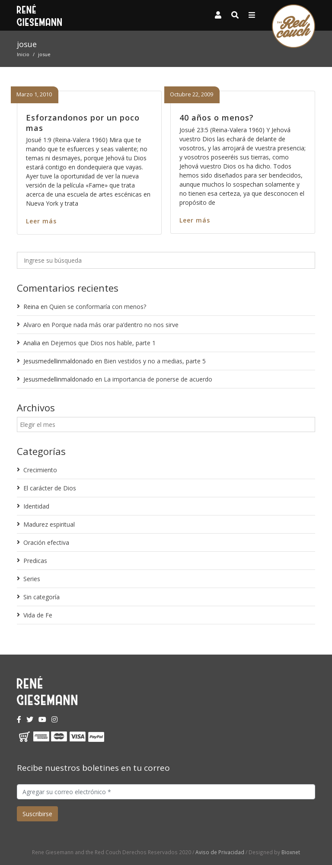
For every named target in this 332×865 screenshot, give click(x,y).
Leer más (41, 221)
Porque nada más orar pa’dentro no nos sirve (115, 325)
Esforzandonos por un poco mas (83, 122)
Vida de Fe (37, 615)
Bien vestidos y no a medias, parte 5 (155, 361)
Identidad (36, 506)
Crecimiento (40, 470)
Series (31, 579)
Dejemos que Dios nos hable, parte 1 (103, 343)
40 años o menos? (216, 117)
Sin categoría (41, 597)
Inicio (23, 54)
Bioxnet (290, 852)
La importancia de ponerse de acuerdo (158, 379)
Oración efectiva (46, 542)
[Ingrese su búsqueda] (166, 260)
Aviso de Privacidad (219, 852)
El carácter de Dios (49, 488)
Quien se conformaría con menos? (97, 306)
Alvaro (32, 325)
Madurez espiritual (49, 524)
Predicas (35, 561)
